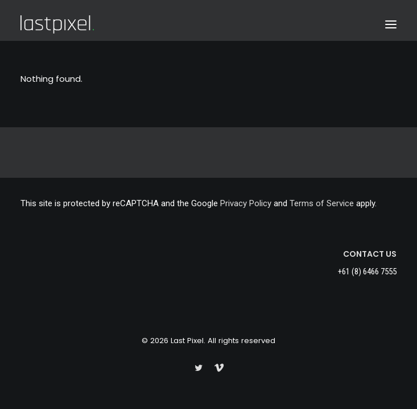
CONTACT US (370, 254)
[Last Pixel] (57, 24)
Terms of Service (322, 203)
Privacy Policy (245, 203)
